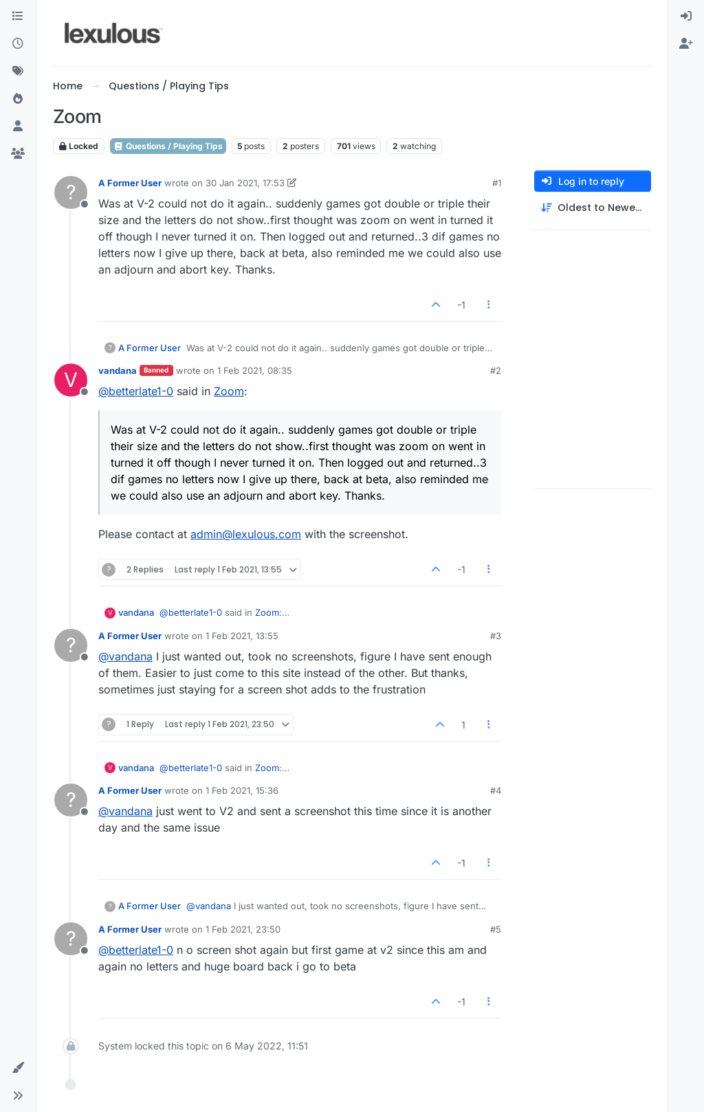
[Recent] (18, 44)
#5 (495, 929)
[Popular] (18, 99)
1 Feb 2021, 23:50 (243, 929)
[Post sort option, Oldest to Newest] (592, 208)
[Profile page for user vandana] (70, 380)
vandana (117, 370)
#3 (495, 635)
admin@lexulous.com (245, 534)
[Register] (686, 44)
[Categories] (18, 16)
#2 (495, 370)
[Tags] (18, 71)
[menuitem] (686, 16)
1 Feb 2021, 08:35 (254, 370)
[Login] (686, 16)
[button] (18, 1068)
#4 (495, 790)
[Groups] (18, 154)
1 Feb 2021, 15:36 (242, 790)
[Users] (18, 126)
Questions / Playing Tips (168, 146)
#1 (496, 182)
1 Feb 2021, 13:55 (242, 635)
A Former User (130, 182)
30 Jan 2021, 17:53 (245, 182)
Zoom (229, 391)
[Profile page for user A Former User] (70, 192)
